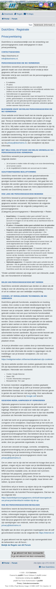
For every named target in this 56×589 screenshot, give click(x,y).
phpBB (20, 575)
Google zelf (31, 396)
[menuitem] (7, 14)
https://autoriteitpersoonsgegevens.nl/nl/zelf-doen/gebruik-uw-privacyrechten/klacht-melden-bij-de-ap (26, 499)
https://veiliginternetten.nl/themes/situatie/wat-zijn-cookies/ (26, 359)
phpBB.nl (37, 578)
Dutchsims (32, 572)
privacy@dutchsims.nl (16, 143)
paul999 (40, 581)
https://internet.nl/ (46, 533)
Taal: (30, 25)
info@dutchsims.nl (9, 58)
